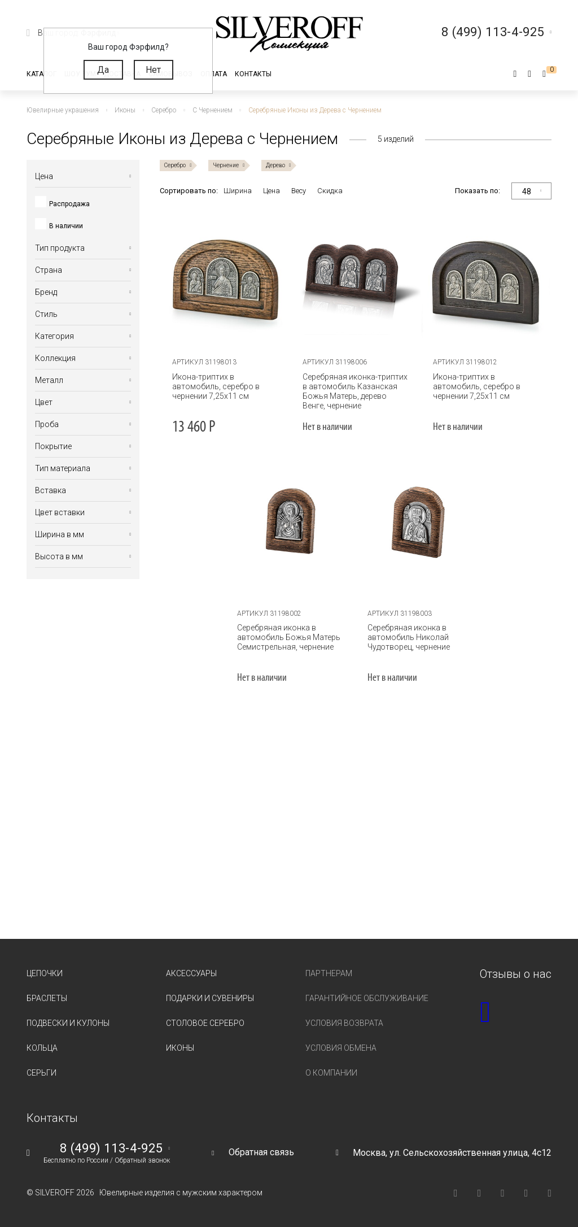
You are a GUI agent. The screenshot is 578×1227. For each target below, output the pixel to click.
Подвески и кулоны (68, 1023)
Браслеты (47, 998)
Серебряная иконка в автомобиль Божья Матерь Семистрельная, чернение (288, 637)
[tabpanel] (225, 279)
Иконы (180, 1047)
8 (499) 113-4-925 (111, 1148)
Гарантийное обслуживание (366, 998)
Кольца (42, 1047)
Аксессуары (191, 973)
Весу (298, 190)
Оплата (213, 74)
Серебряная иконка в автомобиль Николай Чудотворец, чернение (408, 637)
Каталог (41, 74)
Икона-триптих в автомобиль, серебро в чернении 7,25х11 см (215, 386)
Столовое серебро (205, 1023)
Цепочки (45, 973)
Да (103, 69)
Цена (271, 190)
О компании (331, 1072)
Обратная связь (261, 1152)
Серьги (41, 1072)
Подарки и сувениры (210, 998)
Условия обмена (340, 1047)
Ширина (238, 190)
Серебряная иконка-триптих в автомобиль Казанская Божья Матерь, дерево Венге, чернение (355, 391)
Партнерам (328, 973)
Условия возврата (344, 1023)
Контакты (253, 74)
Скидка (330, 190)
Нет (153, 69)
